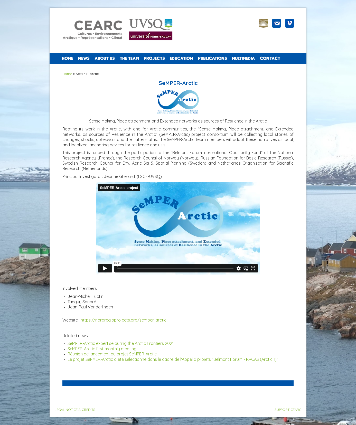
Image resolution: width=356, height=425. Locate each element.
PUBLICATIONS (212, 58)
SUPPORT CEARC (288, 410)
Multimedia (243, 58)
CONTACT (270, 58)
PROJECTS (154, 58)
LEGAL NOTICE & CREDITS (75, 410)
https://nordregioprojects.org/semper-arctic (123, 320)
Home (67, 58)
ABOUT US (105, 58)
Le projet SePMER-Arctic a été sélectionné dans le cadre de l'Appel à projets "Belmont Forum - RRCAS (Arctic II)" (173, 359)
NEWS (83, 58)
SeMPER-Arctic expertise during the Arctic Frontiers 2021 (121, 343)
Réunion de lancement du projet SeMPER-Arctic (112, 353)
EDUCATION (181, 58)
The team (129, 58)
